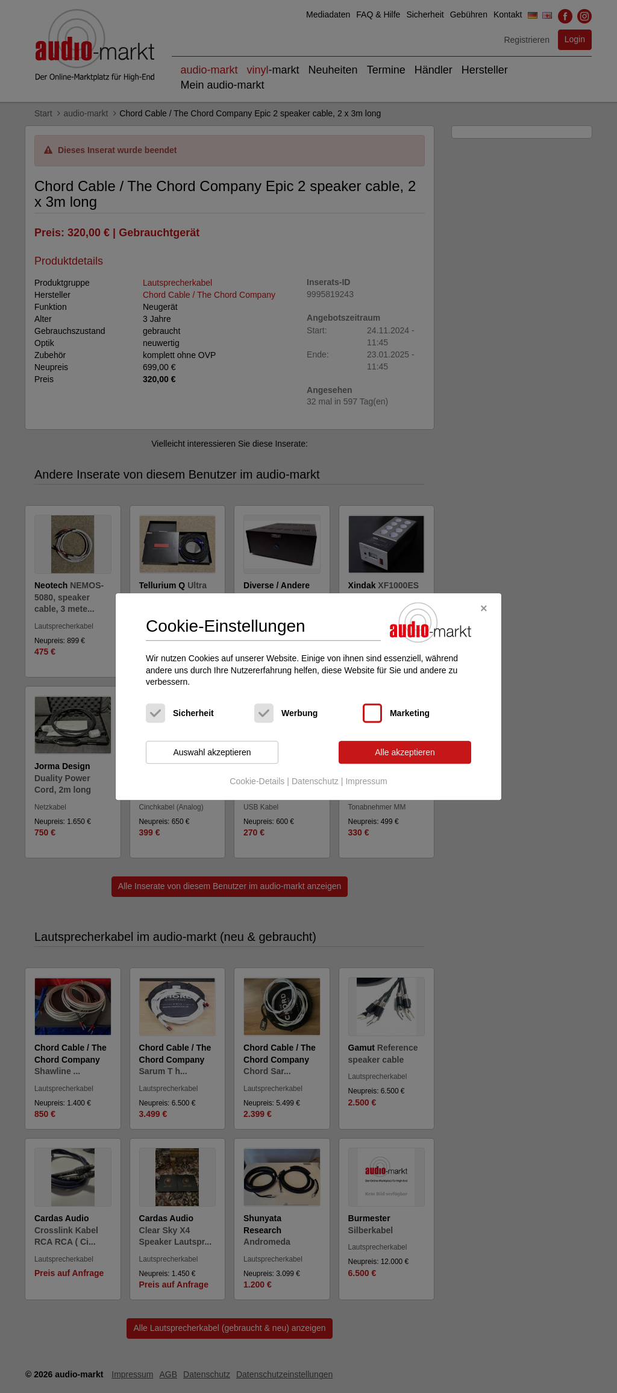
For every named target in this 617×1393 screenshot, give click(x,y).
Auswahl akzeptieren (212, 752)
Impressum (366, 782)
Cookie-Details (257, 782)
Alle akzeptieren (405, 752)
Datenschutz (315, 782)
